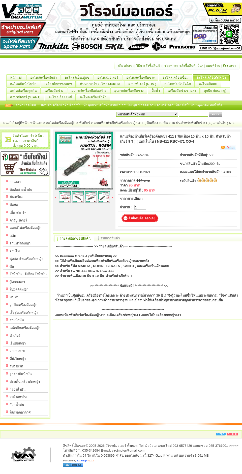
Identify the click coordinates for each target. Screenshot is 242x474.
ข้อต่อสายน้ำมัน (21, 190)
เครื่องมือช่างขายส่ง (184, 90)
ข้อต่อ (14, 205)
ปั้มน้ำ (158, 90)
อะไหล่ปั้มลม (210, 84)
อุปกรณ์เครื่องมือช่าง (130, 90)
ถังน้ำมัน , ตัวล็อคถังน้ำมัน (28, 274)
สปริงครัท (16, 366)
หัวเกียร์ (84, 123)
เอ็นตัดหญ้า (18, 343)
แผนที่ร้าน (213, 66)
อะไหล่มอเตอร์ (109, 77)
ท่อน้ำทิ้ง (216, 105)
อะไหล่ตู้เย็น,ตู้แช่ (79, 77)
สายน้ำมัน (17, 320)
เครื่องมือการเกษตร (60, 84)
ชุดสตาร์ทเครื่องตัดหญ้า (26, 259)
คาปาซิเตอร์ (165, 105)
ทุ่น (135, 105)
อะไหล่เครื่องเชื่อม (177, 77)
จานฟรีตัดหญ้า (20, 243)
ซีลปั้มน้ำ (189, 105)
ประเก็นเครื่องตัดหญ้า (25, 382)
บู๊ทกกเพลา (17, 282)
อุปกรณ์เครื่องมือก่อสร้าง (90, 90)
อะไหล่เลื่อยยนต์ (62, 97)
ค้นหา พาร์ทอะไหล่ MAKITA (102, 84)
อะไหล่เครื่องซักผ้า (45, 77)
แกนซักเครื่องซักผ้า (55, 105)
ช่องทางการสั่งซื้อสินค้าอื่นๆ (183, 66)
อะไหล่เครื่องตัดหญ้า (213, 77)
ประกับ (14, 297)
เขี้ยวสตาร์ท (18, 212)
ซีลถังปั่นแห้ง (78, 105)
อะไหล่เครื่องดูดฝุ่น (25, 90)
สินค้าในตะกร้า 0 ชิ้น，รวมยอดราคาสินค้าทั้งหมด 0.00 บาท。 (29, 140)
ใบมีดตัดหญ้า (19, 289)
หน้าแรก (18, 77)
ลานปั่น (127, 105)
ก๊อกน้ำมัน (17, 405)
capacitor (203, 105)
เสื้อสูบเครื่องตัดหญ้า (24, 312)
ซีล (12, 266)
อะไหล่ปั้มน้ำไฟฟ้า (25, 84)
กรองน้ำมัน (17, 389)
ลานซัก (116, 105)
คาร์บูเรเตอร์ (18, 220)
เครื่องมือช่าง (56, 90)
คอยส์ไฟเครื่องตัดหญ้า (25, 228)
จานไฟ (15, 251)
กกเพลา (15, 182)
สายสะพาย (17, 351)
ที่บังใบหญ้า (18, 359)
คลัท (13, 236)
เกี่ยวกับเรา (126, 66)
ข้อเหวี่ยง (16, 197)
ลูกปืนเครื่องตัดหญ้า (23, 305)
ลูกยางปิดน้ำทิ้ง (99, 105)
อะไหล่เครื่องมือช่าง (142, 77)
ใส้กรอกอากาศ (20, 412)
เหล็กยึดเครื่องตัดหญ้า (25, 328)
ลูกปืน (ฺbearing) (217, 90)
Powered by (78, 460)
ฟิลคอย (144, 105)
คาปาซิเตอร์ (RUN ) (144, 84)
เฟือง (178, 105)
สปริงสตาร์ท (18, 397)
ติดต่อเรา (229, 66)
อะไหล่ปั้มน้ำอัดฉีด (179, 84)
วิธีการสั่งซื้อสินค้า (149, 66)
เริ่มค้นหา (230, 114)
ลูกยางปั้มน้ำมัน (21, 374)
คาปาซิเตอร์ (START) (27, 97)
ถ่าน (153, 105)
